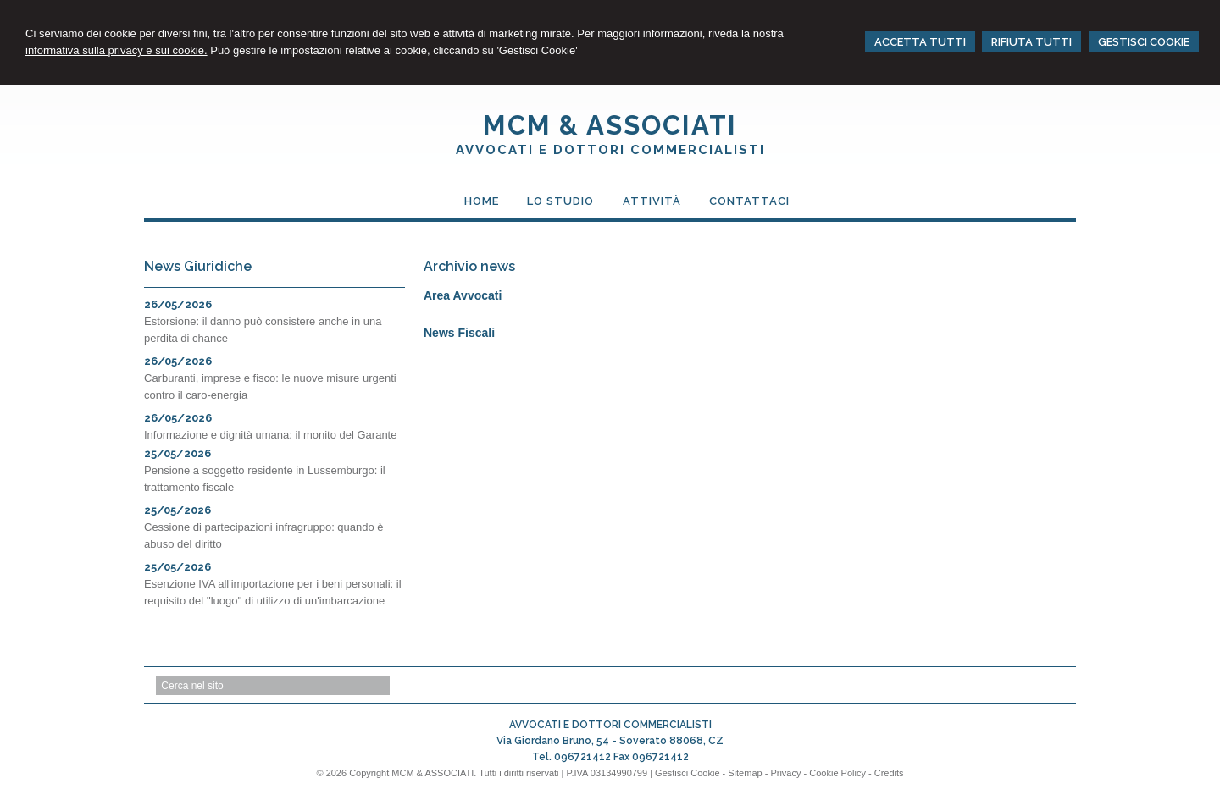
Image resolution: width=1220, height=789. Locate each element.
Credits (889, 773)
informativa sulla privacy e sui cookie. (116, 50)
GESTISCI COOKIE (1144, 42)
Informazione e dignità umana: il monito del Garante (270, 434)
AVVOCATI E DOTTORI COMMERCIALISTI (610, 149)
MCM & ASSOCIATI (610, 125)
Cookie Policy (837, 773)
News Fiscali (459, 332)
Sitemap (745, 773)
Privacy (785, 773)
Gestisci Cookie (687, 773)
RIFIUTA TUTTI (1031, 42)
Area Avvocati (463, 295)
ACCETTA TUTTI (920, 42)
